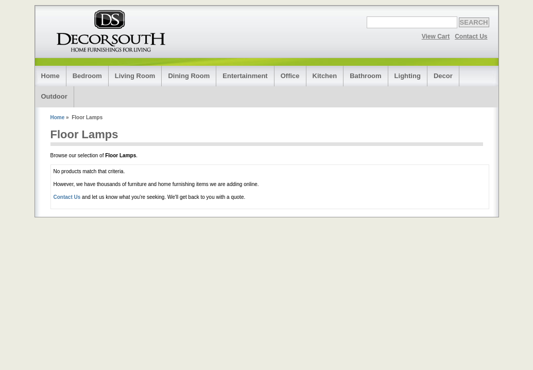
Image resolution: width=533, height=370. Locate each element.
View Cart (436, 36)
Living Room (135, 76)
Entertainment (244, 76)
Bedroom (87, 76)
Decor (443, 76)
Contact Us (471, 36)
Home (50, 76)
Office (290, 76)
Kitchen (325, 76)
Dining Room (189, 76)
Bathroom (365, 76)
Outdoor (54, 96)
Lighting (407, 76)
